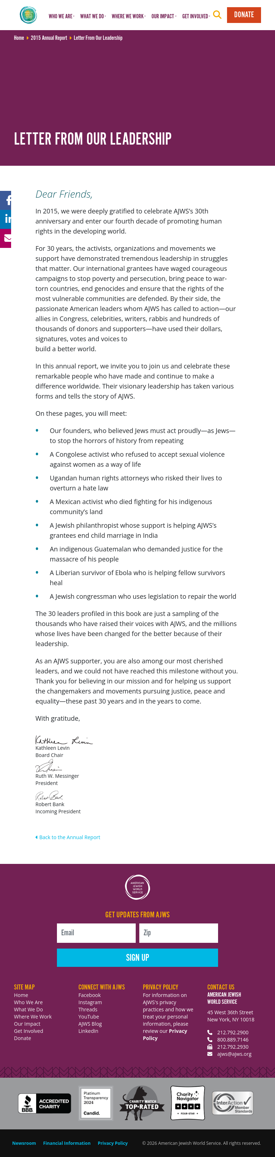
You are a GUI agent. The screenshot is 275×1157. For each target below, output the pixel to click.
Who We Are (28, 1002)
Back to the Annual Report (67, 837)
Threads (87, 1009)
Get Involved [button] (195, 16)
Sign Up (137, 958)
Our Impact (27, 1023)
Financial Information (67, 1143)
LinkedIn (88, 1030)
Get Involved (28, 1030)
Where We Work (33, 1016)
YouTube (88, 1016)
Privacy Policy (113, 1143)
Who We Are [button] (60, 16)
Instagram (90, 1002)
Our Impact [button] (162, 16)
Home (21, 995)
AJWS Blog (90, 1023)
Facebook (89, 995)
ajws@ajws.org (234, 1053)
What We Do (28, 1009)
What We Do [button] (92, 16)
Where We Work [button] (128, 16)
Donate (244, 15)
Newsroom (24, 1143)
